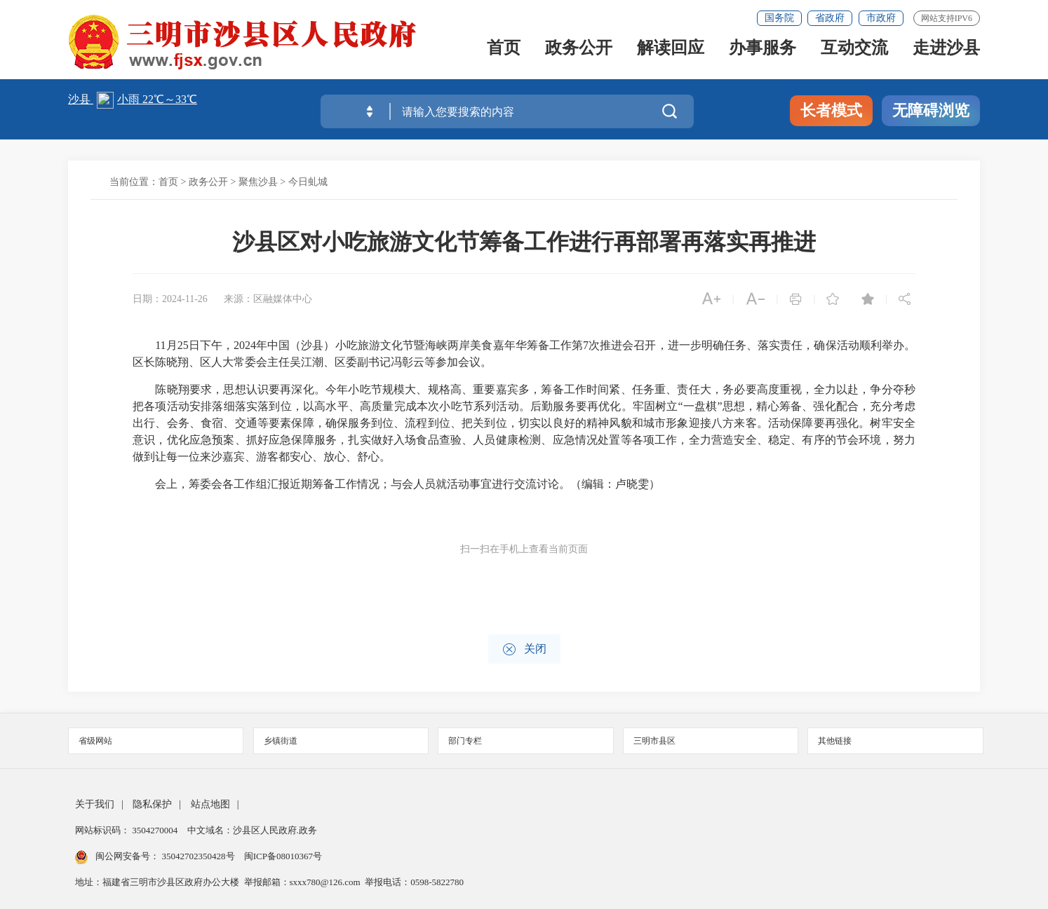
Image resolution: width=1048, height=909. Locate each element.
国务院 (779, 18)
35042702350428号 (198, 856)
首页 (503, 51)
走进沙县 (946, 51)
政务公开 (578, 51)
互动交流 (854, 51)
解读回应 (670, 51)
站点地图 (210, 804)
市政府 (881, 18)
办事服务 (762, 51)
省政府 (830, 18)
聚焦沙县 (258, 182)
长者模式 (831, 110)
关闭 (524, 649)
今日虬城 (308, 182)
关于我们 (94, 804)
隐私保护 (152, 804)
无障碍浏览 (930, 110)
